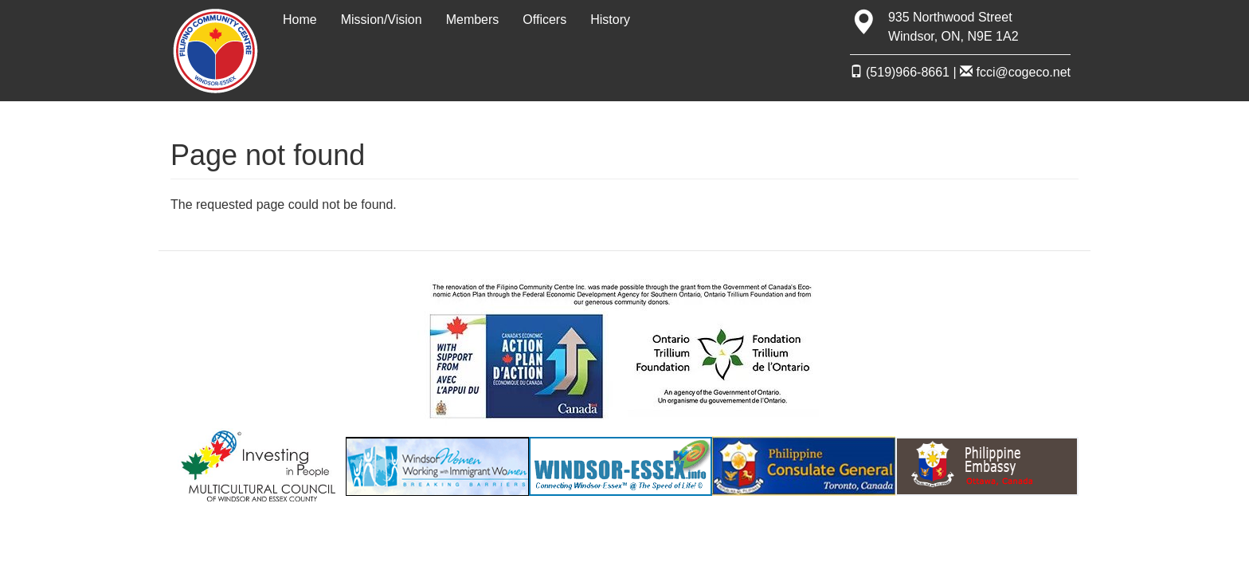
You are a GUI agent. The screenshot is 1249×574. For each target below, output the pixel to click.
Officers (544, 19)
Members (472, 19)
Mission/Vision (381, 19)
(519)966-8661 (899, 72)
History (610, 19)
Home (300, 19)
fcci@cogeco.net (1015, 72)
